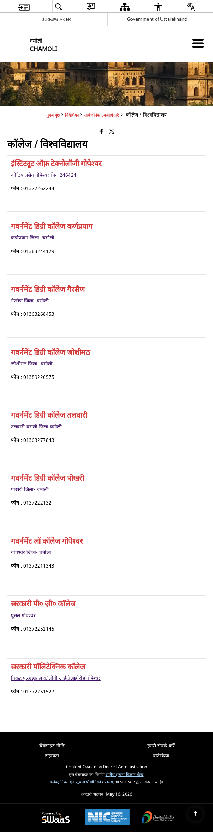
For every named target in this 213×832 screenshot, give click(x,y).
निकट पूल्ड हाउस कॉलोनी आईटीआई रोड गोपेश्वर (56, 678)
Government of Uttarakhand (157, 19)
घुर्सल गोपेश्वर (23, 615)
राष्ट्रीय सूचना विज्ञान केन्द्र (124, 775)
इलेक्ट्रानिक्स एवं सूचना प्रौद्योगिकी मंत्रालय (81, 782)
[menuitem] (24, 6)
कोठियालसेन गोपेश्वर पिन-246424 (44, 175)
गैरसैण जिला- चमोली (30, 301)
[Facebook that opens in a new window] (101, 132)
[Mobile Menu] (198, 43)
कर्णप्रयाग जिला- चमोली (32, 238)
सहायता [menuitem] (52, 755)
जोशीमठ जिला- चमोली (32, 364)
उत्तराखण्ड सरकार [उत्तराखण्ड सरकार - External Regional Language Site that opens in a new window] (56, 19)
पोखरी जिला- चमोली (30, 489)
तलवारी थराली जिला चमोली (36, 427)
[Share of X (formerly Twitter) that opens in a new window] (111, 132)
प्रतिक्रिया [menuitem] (161, 755)
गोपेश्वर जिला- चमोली (31, 552)
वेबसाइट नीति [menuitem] (52, 746)
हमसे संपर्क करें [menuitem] (161, 746)
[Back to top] (195, 814)
